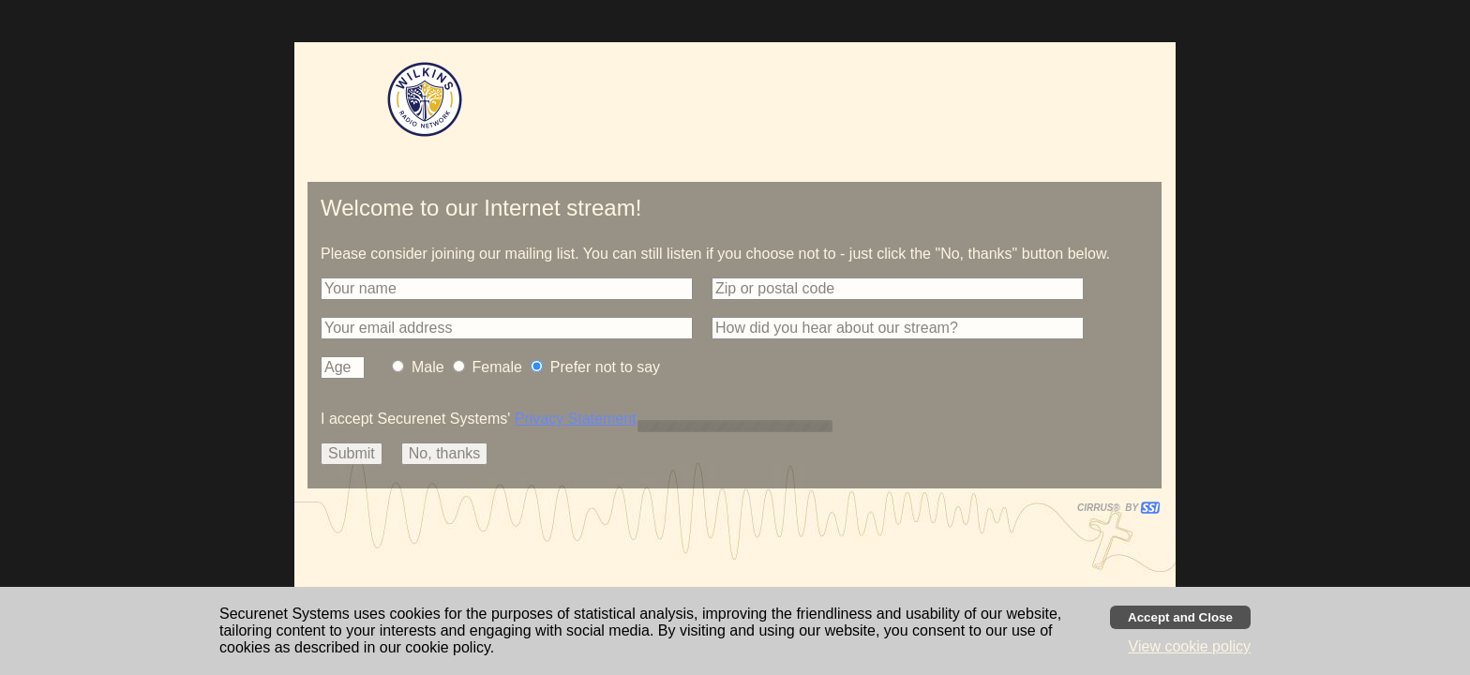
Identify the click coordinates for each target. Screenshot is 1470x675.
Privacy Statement (576, 419)
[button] (507, 289)
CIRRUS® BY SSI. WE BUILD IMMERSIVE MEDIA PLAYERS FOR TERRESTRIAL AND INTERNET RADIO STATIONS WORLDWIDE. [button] (1110, 507)
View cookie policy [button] (1190, 646)
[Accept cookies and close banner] (1180, 617)
